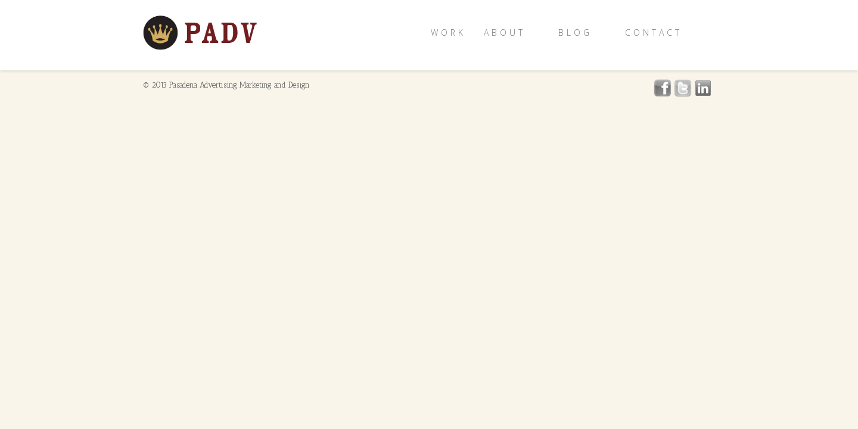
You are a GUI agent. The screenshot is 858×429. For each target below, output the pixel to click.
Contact (653, 32)
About (505, 32)
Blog (575, 32)
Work (448, 32)
